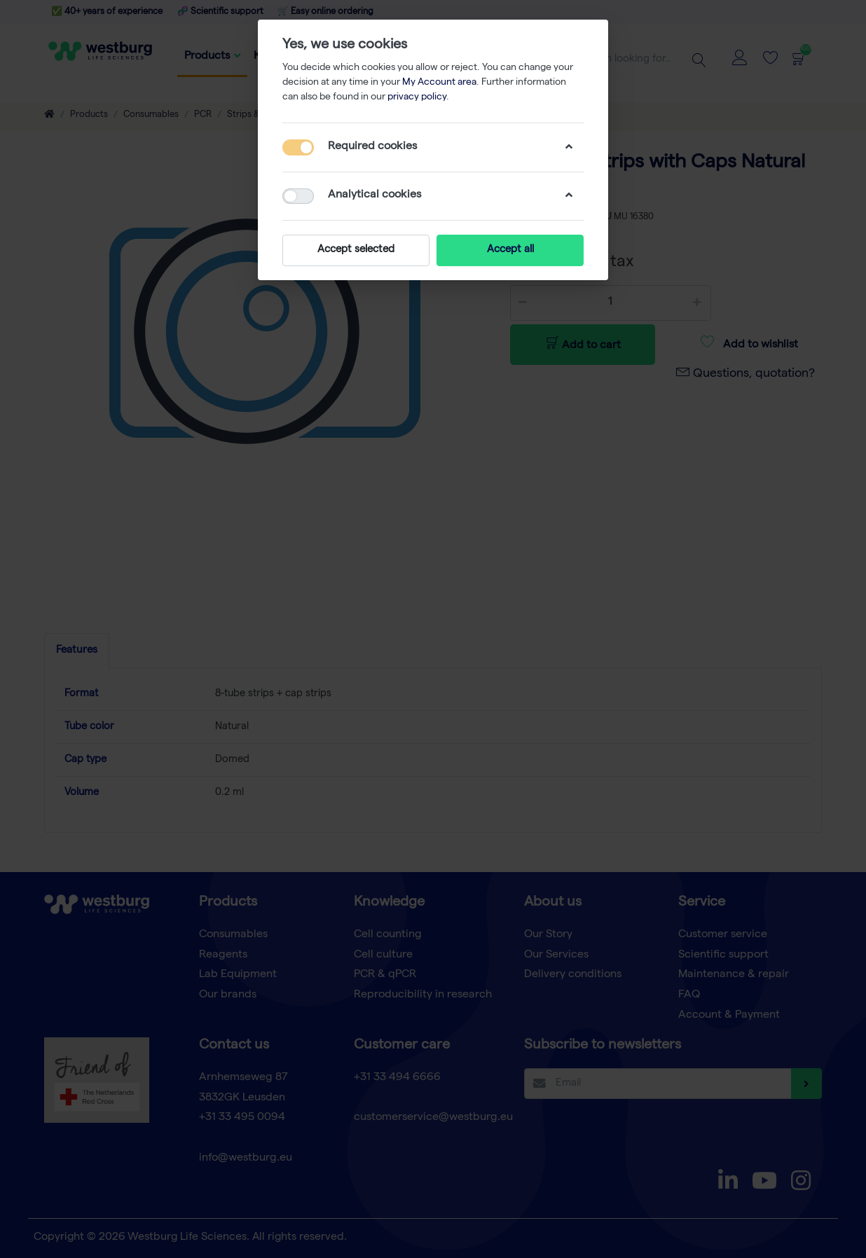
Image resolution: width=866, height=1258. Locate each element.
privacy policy (416, 97)
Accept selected (355, 250)
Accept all (510, 250)
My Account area (439, 83)
